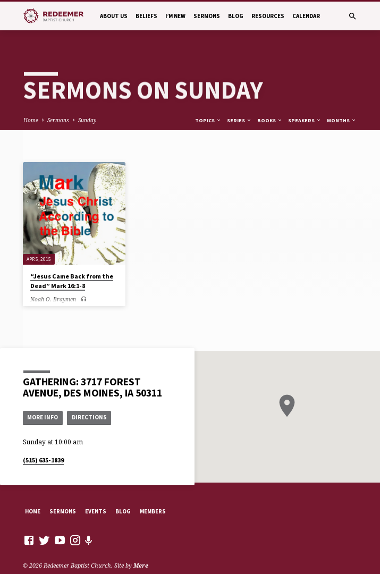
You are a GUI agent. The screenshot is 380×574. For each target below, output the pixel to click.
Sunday (87, 101)
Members (153, 492)
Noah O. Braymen (53, 280)
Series (239, 101)
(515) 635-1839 (43, 441)
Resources (267, 16)
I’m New (175, 16)
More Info (42, 398)
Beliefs (146, 16)
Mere (140, 546)
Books (270, 101)
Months (342, 101)
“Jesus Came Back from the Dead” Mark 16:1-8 (71, 262)
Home (30, 101)
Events (95, 492)
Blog (235, 16)
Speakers (305, 101)
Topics (208, 101)
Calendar (306, 16)
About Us (114, 16)
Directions (89, 398)
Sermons (206, 16)
